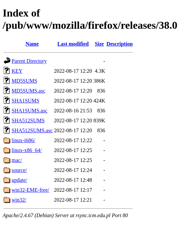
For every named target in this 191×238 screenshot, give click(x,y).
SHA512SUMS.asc (32, 130)
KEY (17, 71)
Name (32, 44)
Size (99, 44)
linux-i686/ (23, 140)
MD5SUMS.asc (28, 91)
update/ (19, 180)
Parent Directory (29, 61)
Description (120, 44)
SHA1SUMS (25, 100)
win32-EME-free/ (30, 190)
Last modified (73, 44)
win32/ (19, 200)
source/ (19, 170)
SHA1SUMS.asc (29, 110)
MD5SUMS (24, 81)
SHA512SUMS (28, 120)
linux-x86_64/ (27, 150)
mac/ (17, 160)
